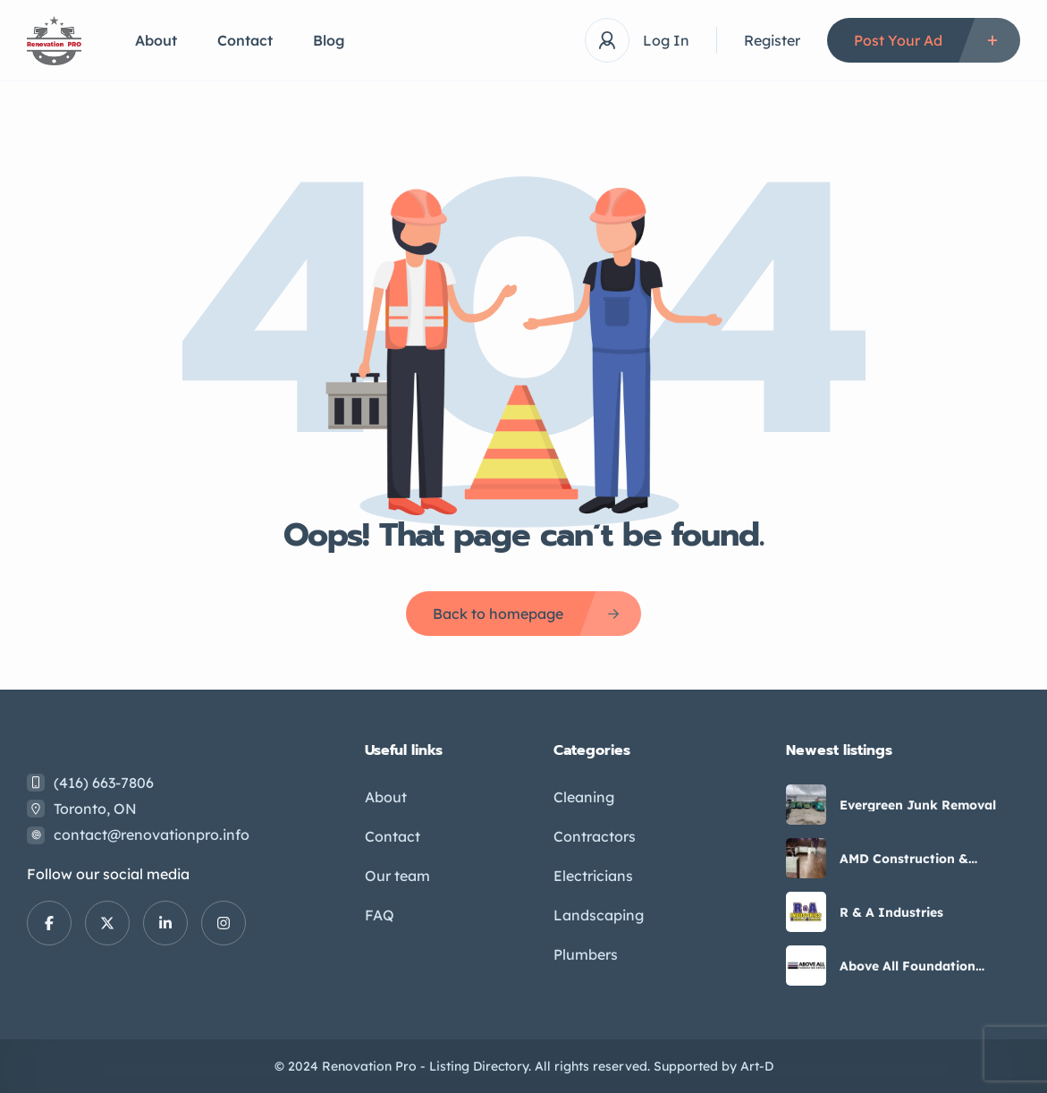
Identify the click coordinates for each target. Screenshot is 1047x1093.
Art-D (756, 1066)
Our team (397, 876)
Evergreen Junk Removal (918, 805)
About (156, 40)
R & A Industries (891, 912)
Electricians (593, 876)
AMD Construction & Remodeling (904, 858)
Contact (245, 40)
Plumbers (585, 954)
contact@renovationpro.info (151, 834)
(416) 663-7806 (104, 783)
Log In (666, 40)
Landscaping (598, 915)
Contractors (594, 836)
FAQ (379, 915)
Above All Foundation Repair (907, 966)
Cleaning (583, 797)
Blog (329, 40)
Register (772, 40)
